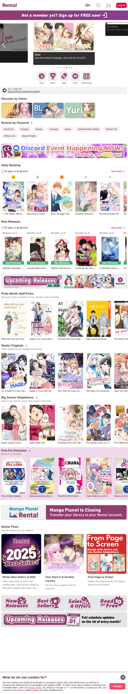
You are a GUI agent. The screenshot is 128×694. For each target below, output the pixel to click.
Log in (121, 5)
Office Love (9, 136)
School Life (111, 129)
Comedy (53, 129)
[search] (98, 5)
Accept (117, 686)
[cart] (108, 5)
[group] (13, 195)
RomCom (8, 129)
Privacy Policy (35, 687)
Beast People (29, 136)
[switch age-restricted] (88, 5)
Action (68, 129)
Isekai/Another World (88, 129)
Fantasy (25, 129)
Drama (39, 129)
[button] (56, 67)
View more (116, 171)
